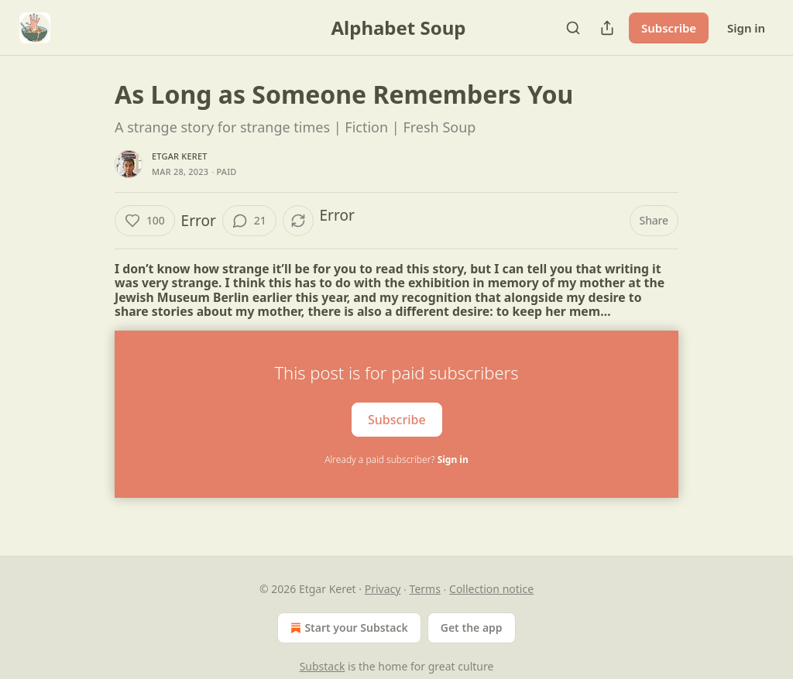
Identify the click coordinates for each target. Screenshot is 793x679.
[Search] (573, 27)
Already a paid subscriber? (396, 459)
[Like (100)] (145, 220)
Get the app (472, 627)
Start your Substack (347, 627)
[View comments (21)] (249, 220)
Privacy (383, 588)
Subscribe (668, 28)
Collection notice (491, 588)
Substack (322, 666)
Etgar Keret (180, 156)
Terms (425, 588)
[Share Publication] (607, 27)
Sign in (746, 28)
